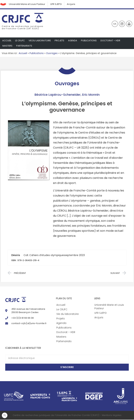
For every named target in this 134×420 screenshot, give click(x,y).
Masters (7, 46)
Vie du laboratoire (40, 41)
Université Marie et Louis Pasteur (28, 4)
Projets (60, 41)
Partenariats (24, 46)
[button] (5, 415)
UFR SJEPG (57, 4)
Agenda (73, 41)
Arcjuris (72, 4)
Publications (90, 41)
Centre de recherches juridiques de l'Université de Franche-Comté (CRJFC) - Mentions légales (67, 415)
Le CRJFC (20, 41)
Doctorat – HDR (111, 41)
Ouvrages (52, 53)
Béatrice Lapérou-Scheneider (58, 95)
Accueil (7, 41)
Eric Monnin (91, 95)
